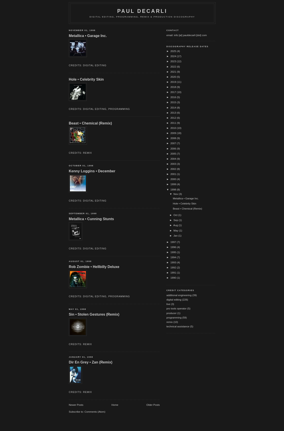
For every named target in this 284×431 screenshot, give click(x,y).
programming (119, 109)
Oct (176, 215)
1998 (173, 189)
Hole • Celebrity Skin (86, 79)
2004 (173, 158)
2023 (173, 61)
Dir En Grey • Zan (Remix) (90, 362)
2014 (173, 107)
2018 (173, 87)
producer (171, 313)
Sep (176, 220)
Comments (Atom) (95, 411)
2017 (173, 92)
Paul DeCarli (142, 11)
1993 (173, 262)
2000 (173, 179)
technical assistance (177, 326)
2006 (173, 148)
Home (114, 405)
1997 (173, 242)
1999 (173, 184)
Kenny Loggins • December (92, 171)
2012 (173, 117)
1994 (173, 257)
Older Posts (153, 405)
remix (87, 152)
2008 (173, 138)
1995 (173, 252)
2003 (173, 164)
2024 (173, 56)
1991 (173, 272)
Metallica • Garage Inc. (88, 36)
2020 (173, 77)
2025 (173, 51)
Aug (176, 225)
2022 (173, 66)
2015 (173, 102)
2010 (173, 128)
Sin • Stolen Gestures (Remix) (94, 314)
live (168, 304)
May (176, 230)
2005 (173, 153)
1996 (173, 247)
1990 (173, 277)
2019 (173, 82)
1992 (173, 267)
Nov (176, 194)
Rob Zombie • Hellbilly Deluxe (94, 267)
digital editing (94, 65)
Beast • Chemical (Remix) (90, 123)
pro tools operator (176, 308)
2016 (173, 97)
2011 (173, 123)
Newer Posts (76, 405)
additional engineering (178, 295)
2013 (173, 112)
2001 (173, 174)
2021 (173, 71)
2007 (173, 143)
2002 (173, 169)
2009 (173, 133)
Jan (176, 235)
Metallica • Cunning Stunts (91, 219)
